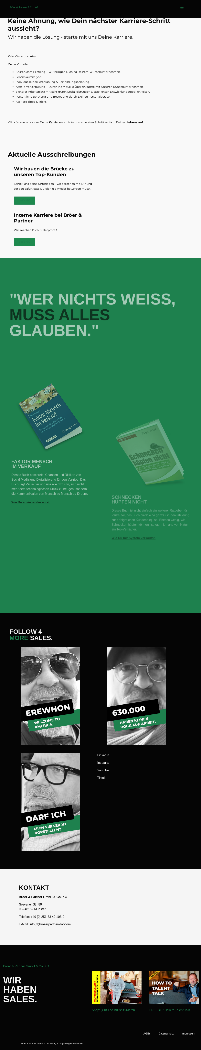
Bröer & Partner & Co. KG (23, 7)
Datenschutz (166, 1033)
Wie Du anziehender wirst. (30, 561)
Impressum (188, 1033)
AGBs (147, 1033)
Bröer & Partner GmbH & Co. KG (26, 966)
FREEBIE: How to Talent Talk (169, 1010)
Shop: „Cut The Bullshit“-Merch (113, 1010)
